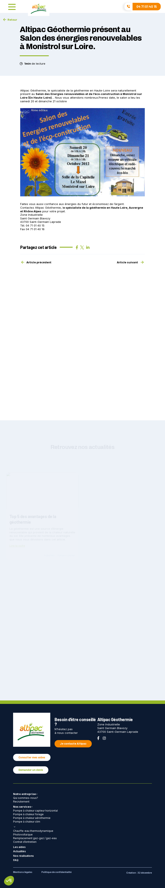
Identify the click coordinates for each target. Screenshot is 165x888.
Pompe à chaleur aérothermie (31, 818)
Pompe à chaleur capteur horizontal (35, 810)
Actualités (19, 851)
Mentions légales (22, 872)
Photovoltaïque (23, 834)
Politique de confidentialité (56, 872)
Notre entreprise (25, 794)
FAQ (15, 860)
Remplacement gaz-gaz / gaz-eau (35, 838)
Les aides (19, 847)
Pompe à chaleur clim (26, 821)
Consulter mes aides (31, 757)
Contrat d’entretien (25, 841)
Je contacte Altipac (73, 743)
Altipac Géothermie (48, 207)
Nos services (23, 806)
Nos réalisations (23, 855)
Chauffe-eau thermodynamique (33, 830)
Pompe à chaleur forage (28, 814)
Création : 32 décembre (139, 872)
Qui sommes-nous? (25, 798)
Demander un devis (30, 770)
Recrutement (21, 801)
